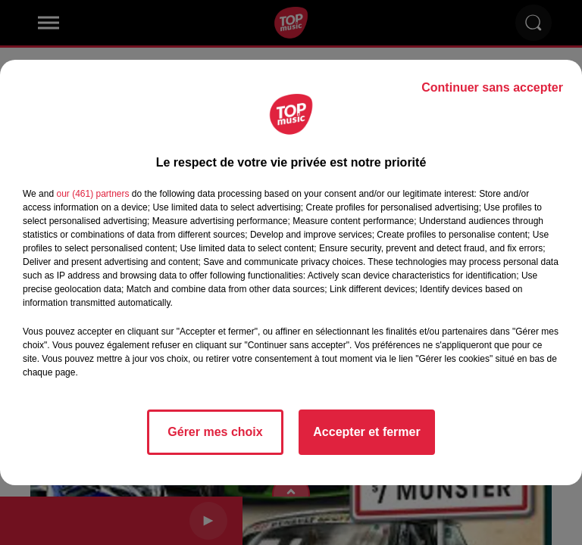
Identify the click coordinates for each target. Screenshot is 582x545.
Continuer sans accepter (492, 87)
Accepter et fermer (366, 431)
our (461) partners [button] (92, 193)
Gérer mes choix (214, 431)
